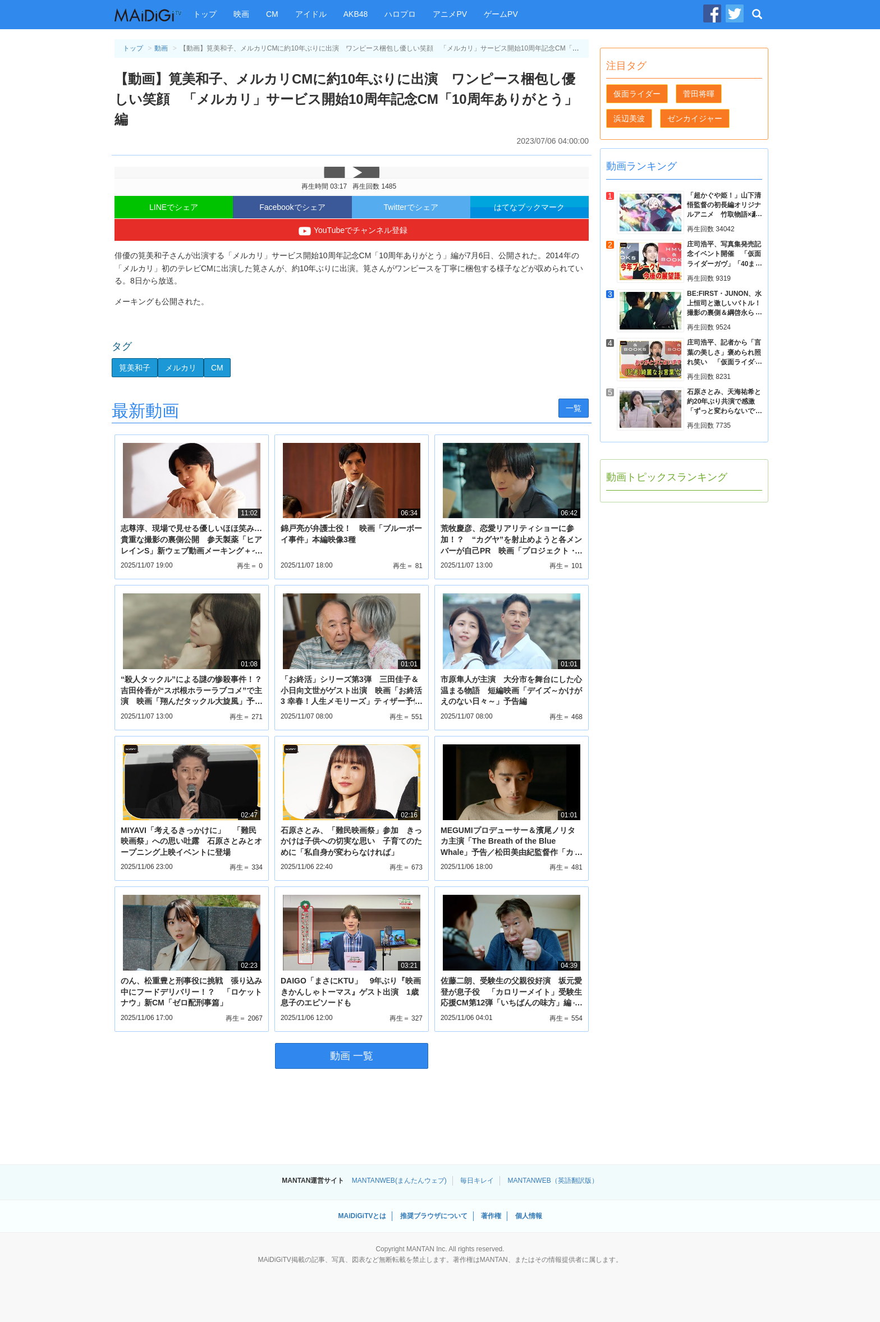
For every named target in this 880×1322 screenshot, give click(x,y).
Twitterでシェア (411, 207)
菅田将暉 (698, 93)
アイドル (311, 14)
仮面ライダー (637, 93)
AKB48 (355, 14)
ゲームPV (501, 14)
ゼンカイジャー (694, 118)
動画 (161, 48)
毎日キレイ (477, 1180)
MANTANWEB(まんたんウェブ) (399, 1180)
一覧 (573, 408)
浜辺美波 (629, 118)
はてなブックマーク (529, 207)
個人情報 (528, 1216)
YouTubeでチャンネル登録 (351, 231)
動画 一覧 (351, 1056)
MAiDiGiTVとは (362, 1216)
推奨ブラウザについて (433, 1216)
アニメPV (450, 14)
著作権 (491, 1216)
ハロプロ (400, 14)
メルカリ (180, 367)
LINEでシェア (173, 207)
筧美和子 (134, 367)
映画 (241, 14)
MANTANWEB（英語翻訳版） (553, 1180)
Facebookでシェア (292, 207)
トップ (205, 14)
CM (272, 14)
